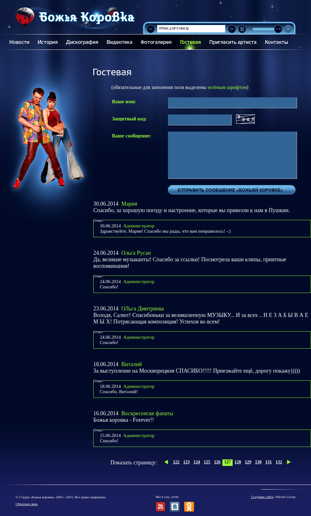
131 (268, 462)
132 (279, 462)
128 (237, 462)
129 (248, 462)
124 (196, 462)
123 (186, 462)
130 (258, 462)
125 (207, 462)
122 (176, 462)
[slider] (278, 29)
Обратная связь (27, 504)
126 (217, 462)
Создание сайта (262, 497)
